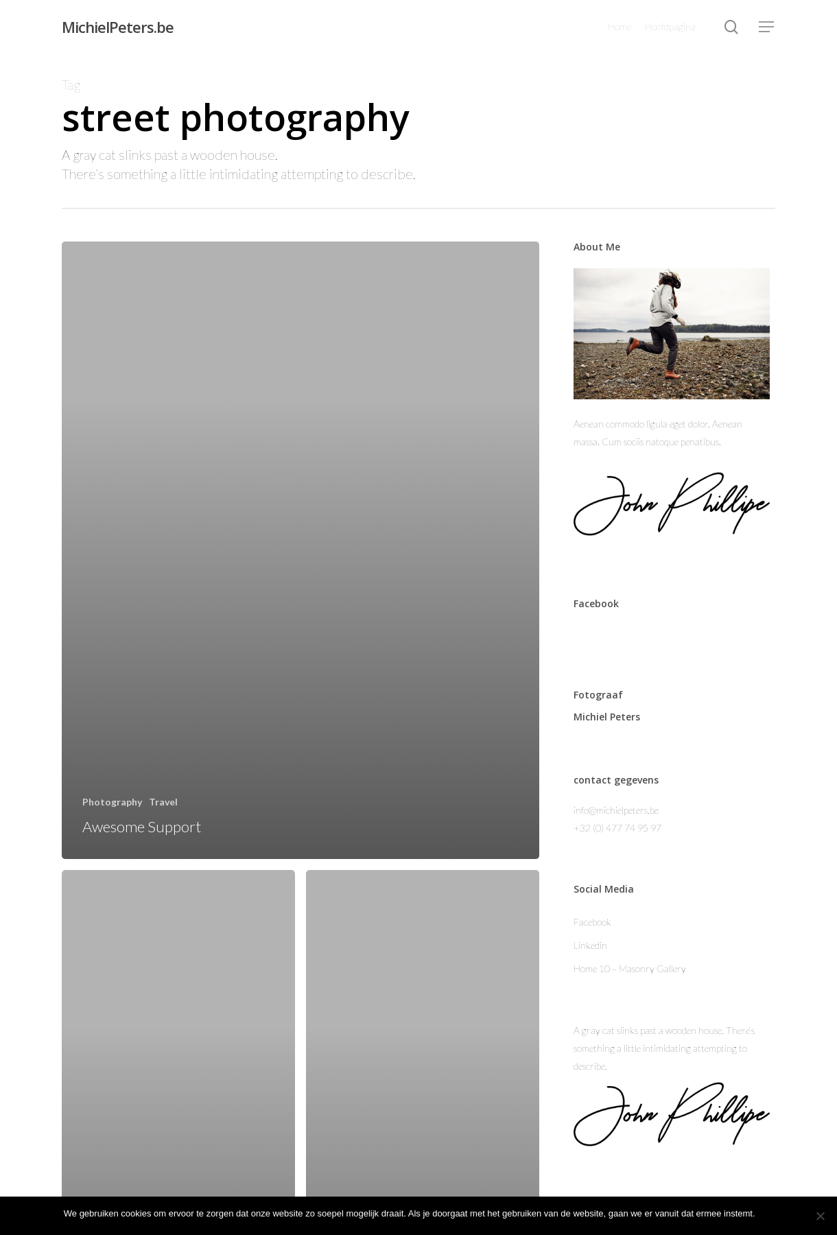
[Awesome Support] (300, 550)
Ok (768, 1213)
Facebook (592, 922)
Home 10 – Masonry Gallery (630, 968)
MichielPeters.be (118, 26)
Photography (112, 802)
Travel (163, 802)
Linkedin (590, 945)
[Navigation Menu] (767, 27)
